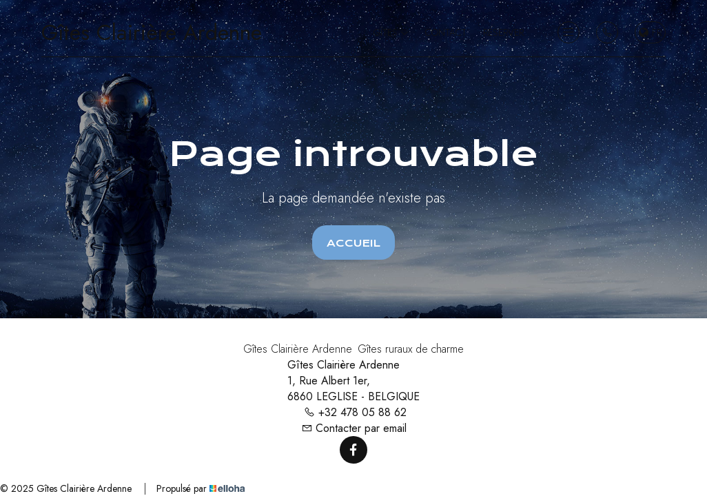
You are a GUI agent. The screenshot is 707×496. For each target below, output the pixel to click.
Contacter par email (354, 428)
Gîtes (391, 32)
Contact (446, 32)
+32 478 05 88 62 (355, 412)
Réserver (503, 32)
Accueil (353, 243)
